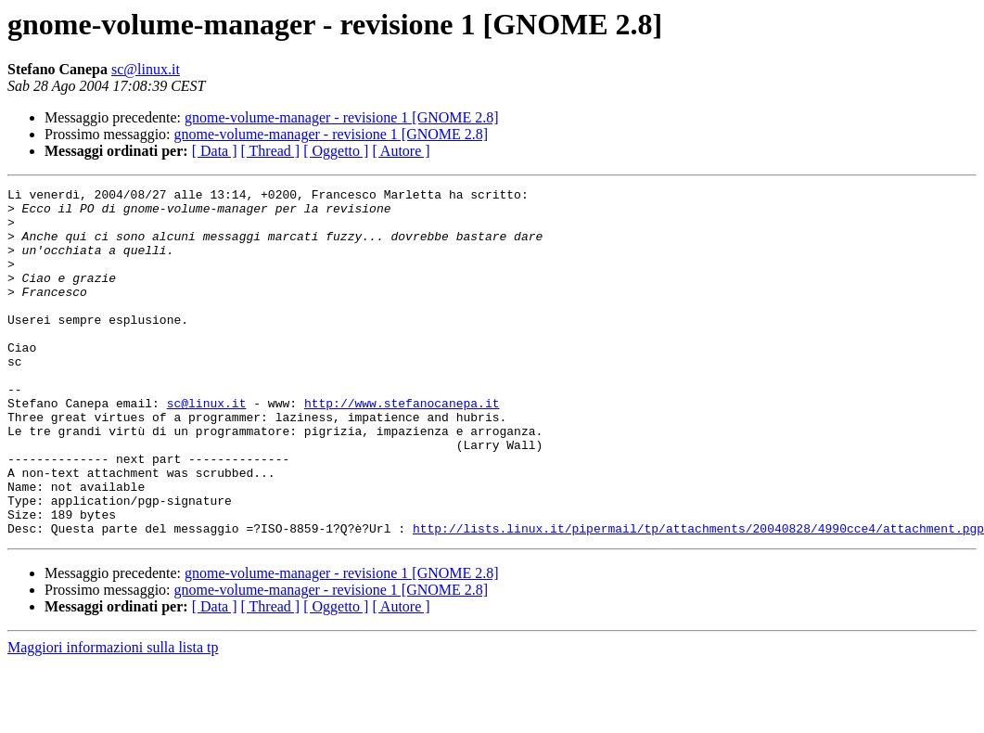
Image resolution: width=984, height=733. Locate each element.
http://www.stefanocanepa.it (402, 447)
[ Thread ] (270, 151)
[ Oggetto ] (335, 151)
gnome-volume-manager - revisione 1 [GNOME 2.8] (342, 117)
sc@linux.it (145, 69)
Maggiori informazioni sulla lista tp (113, 717)
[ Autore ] (400, 151)
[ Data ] (214, 151)
